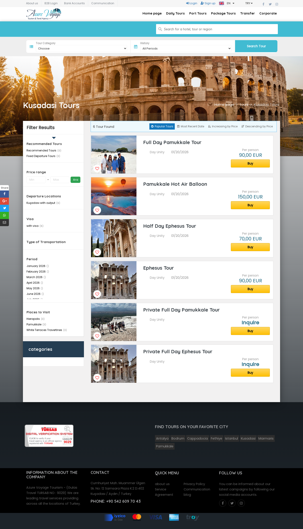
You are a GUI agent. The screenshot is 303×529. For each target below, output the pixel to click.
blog (187, 494)
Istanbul (231, 437)
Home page (152, 13)
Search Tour (256, 46)
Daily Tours (175, 13)
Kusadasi (248, 437)
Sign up (208, 3)
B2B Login (51, 3)
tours (244, 104)
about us (162, 483)
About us (32, 3)
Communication (102, 3)
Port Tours (198, 13)
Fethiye (216, 437)
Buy (250, 163)
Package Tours (223, 13)
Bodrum (177, 437)
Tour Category (45, 43)
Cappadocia (197, 437)
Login (191, 3)
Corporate (268, 13)
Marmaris (266, 437)
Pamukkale (164, 445)
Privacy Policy (194, 483)
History (144, 43)
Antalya (162, 437)
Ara (75, 180)
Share (4, 188)
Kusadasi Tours (266, 104)
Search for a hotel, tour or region (188, 29)
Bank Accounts (74, 3)
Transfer (247, 13)
